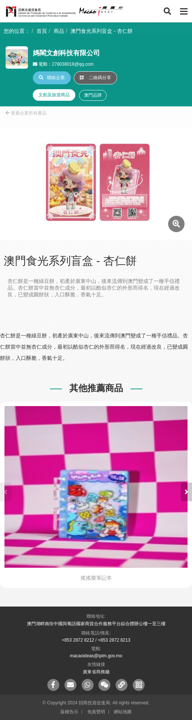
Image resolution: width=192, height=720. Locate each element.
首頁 (42, 31)
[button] (186, 492)
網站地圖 (123, 711)
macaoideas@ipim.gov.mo (96, 655)
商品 (59, 31)
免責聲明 (96, 711)
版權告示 (69, 711)
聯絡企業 (52, 77)
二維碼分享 (95, 77)
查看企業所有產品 (26, 113)
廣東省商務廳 (96, 671)
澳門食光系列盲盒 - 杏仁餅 (101, 31)
